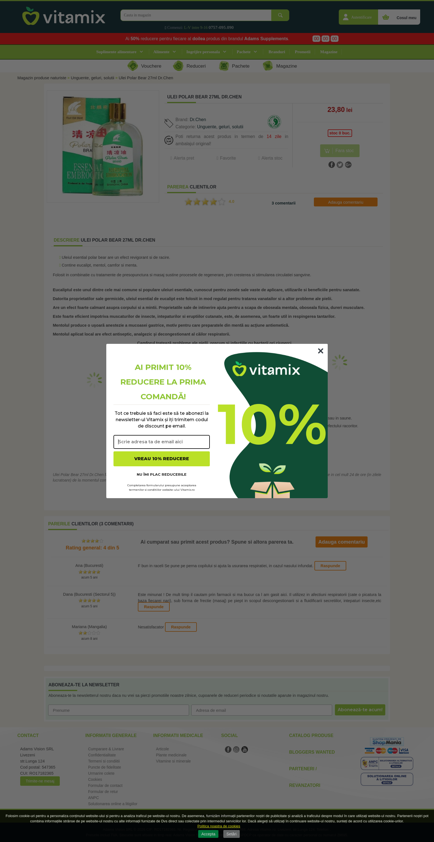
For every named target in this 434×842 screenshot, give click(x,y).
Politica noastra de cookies (218, 826)
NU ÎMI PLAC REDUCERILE (162, 474)
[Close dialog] (321, 351)
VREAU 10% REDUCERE (161, 458)
